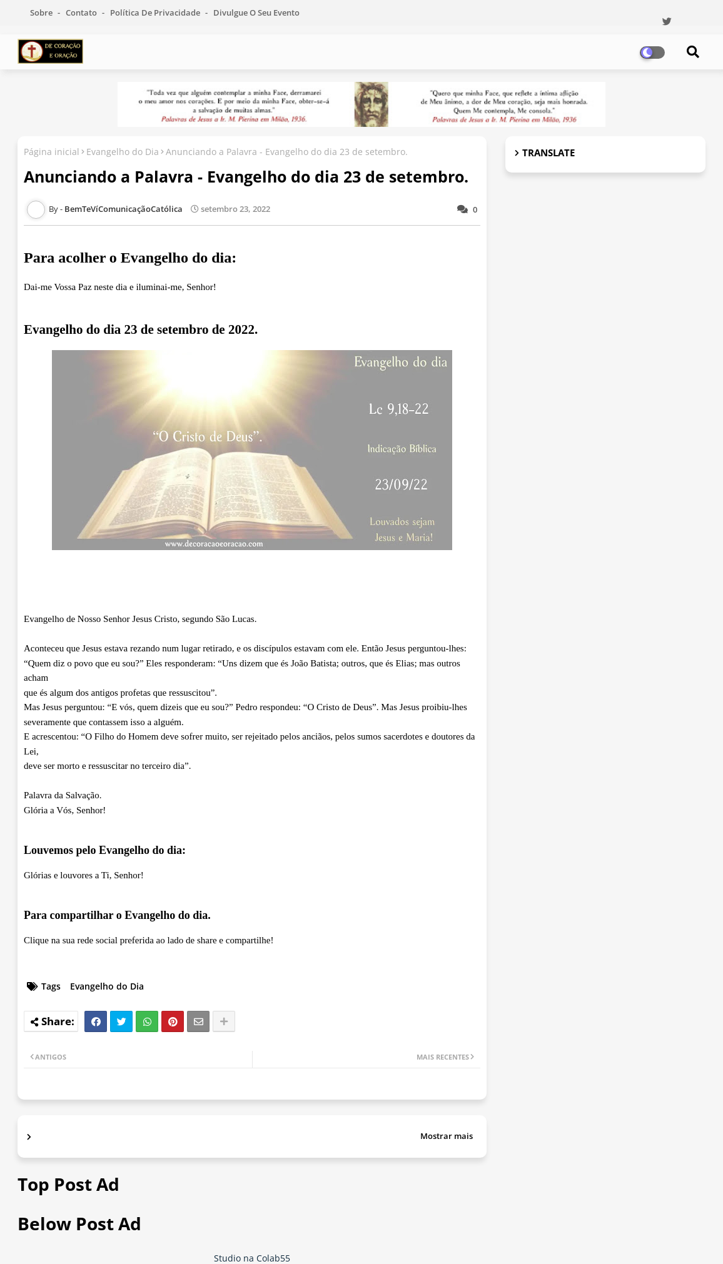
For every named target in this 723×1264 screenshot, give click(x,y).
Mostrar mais (446, 1135)
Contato (82, 12)
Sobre (42, 12)
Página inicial (51, 152)
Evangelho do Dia (122, 152)
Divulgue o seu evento (256, 12)
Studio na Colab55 (252, 1258)
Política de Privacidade (156, 12)
